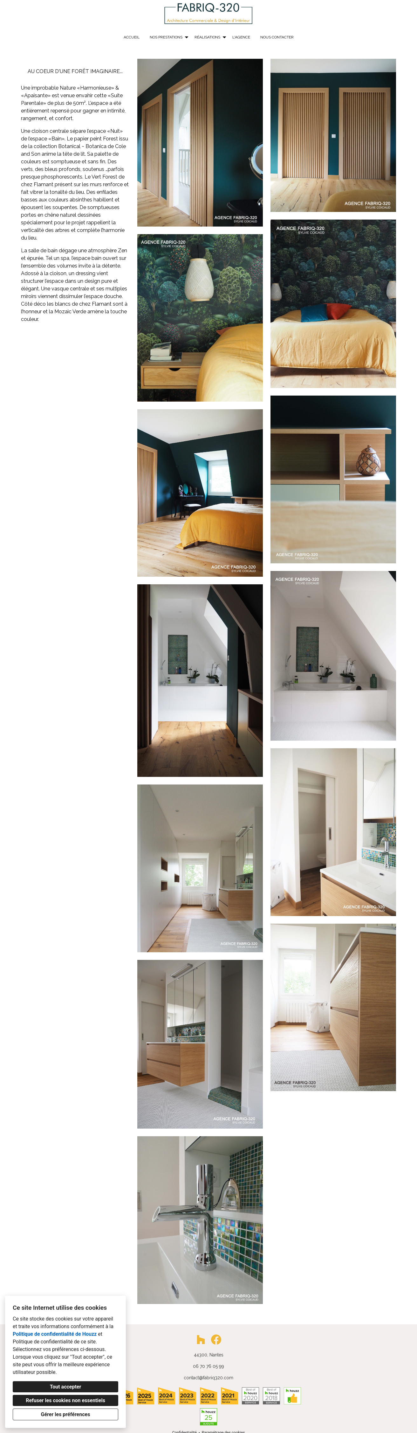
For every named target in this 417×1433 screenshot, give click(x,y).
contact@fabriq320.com (208, 1377)
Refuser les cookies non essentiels (65, 1400)
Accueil (132, 37)
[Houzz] (201, 1339)
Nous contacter (277, 37)
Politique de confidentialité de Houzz (55, 1334)
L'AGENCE (241, 37)
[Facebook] (216, 1339)
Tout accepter (65, 1387)
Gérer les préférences (65, 1414)
